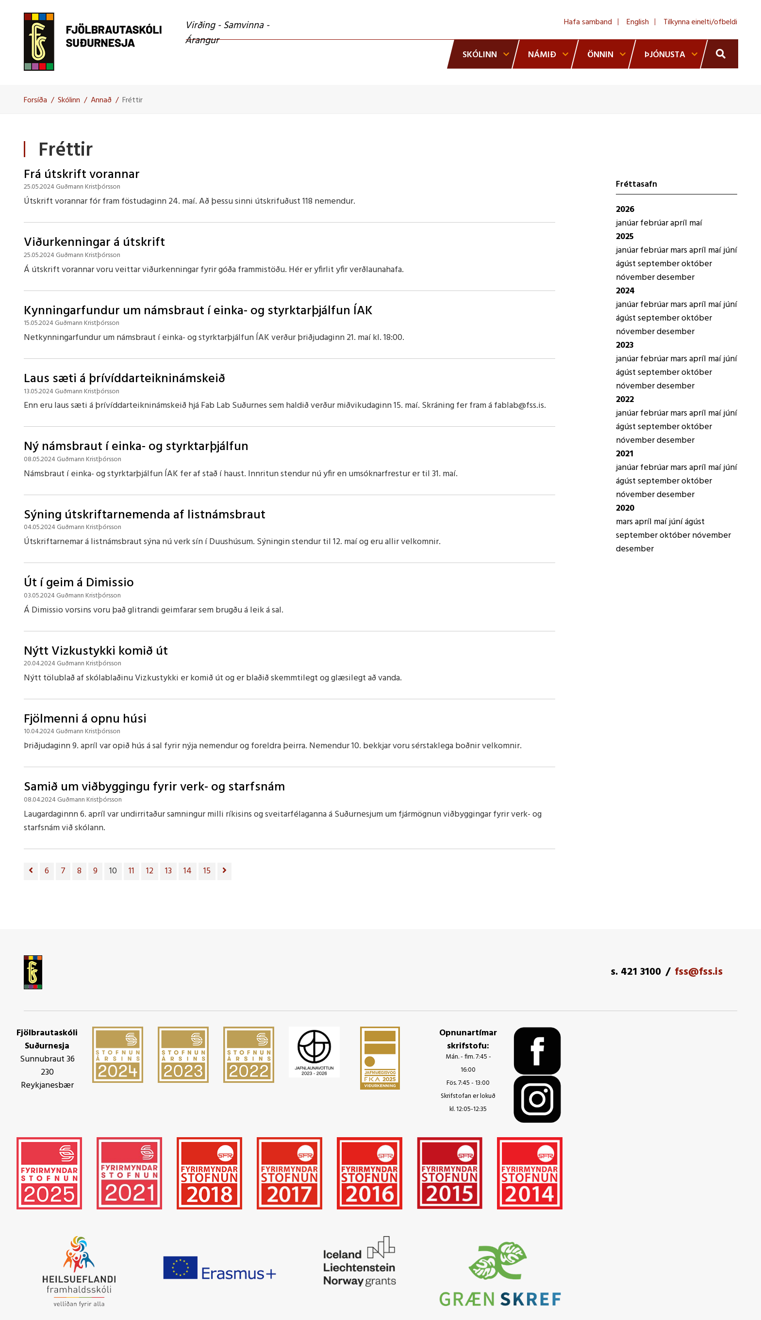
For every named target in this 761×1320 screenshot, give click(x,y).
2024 (625, 291)
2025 (625, 237)
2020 (625, 508)
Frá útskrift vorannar (82, 175)
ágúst (627, 264)
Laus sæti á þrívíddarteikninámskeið (124, 379)
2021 (624, 454)
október (696, 264)
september (659, 264)
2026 (625, 210)
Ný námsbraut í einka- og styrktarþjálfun (136, 447)
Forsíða (35, 100)
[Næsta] (224, 871)
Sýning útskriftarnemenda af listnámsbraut (144, 515)
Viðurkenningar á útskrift (94, 243)
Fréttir (132, 100)
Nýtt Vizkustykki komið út (96, 651)
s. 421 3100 (636, 972)
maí (695, 223)
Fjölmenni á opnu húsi (85, 719)
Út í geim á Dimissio (79, 583)
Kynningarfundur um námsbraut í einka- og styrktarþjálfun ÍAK (198, 311)
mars (679, 250)
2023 (625, 345)
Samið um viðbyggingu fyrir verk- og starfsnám (154, 787)
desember (676, 278)
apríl (679, 223)
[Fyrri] (31, 871)
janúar (628, 223)
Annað (101, 100)
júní (730, 250)
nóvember (636, 278)
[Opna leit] (719, 53)
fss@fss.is (699, 972)
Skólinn (69, 100)
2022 (625, 400)
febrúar (655, 223)
